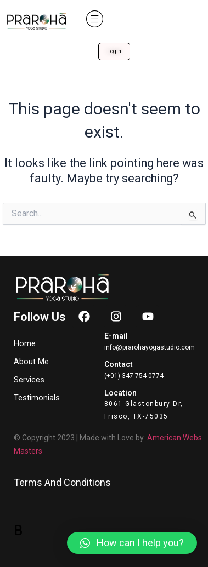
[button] (95, 19)
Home (25, 343)
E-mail (116, 335)
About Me (31, 361)
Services (32, 379)
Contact (118, 364)
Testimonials (37, 398)
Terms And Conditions (62, 482)
